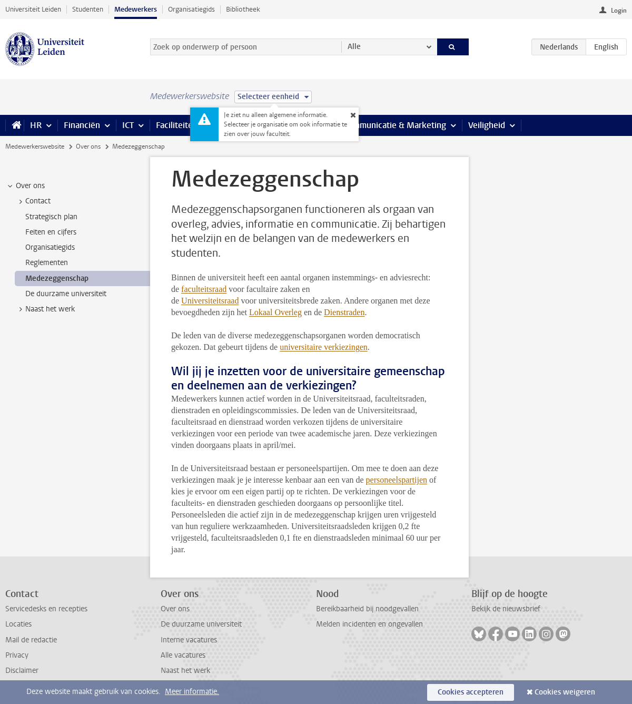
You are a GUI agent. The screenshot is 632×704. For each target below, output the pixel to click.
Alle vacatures (183, 655)
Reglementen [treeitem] (46, 263)
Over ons (88, 146)
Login (619, 10)
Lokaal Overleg (275, 312)
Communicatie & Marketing (394, 125)
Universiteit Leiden (33, 9)
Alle (354, 47)
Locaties (18, 624)
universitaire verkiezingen (324, 347)
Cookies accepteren (470, 692)
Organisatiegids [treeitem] (50, 247)
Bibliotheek (243, 9)
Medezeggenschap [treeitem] (56, 278)
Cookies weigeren (565, 692)
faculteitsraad (203, 289)
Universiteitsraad (210, 300)
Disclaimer (21, 671)
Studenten (87, 9)
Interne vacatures (189, 640)
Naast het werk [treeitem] (45, 309)
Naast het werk (185, 671)
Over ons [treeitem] (25, 186)
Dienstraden (344, 312)
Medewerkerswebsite (34, 146)
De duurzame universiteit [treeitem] (65, 294)
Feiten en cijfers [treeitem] (50, 232)
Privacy (16, 655)
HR (36, 125)
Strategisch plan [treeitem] (51, 217)
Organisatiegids (191, 9)
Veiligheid (486, 125)
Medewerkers (135, 9)
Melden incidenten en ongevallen (369, 624)
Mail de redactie (31, 640)
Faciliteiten (176, 125)
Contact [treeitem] (33, 201)
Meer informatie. (192, 692)
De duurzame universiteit (201, 624)
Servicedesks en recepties (46, 609)
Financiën (82, 125)
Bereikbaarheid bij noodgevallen (367, 609)
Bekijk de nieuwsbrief (505, 609)
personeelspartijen (396, 479)
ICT (128, 125)
